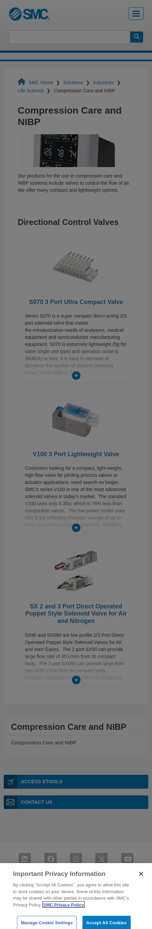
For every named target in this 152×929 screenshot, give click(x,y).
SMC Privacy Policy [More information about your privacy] (63, 908)
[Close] (141, 877)
